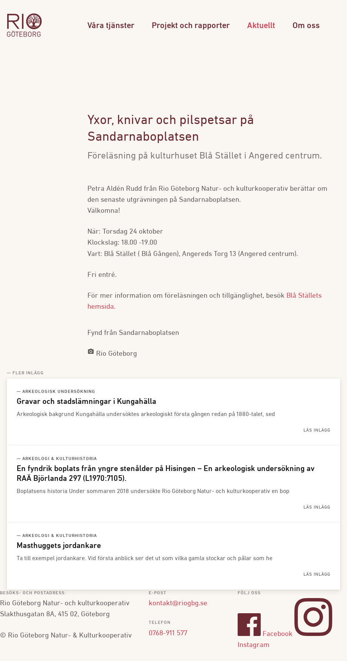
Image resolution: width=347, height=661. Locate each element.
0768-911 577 (168, 633)
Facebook (265, 634)
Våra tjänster (110, 26)
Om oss (306, 26)
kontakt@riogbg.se (178, 603)
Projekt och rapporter (191, 26)
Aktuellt (261, 26)
